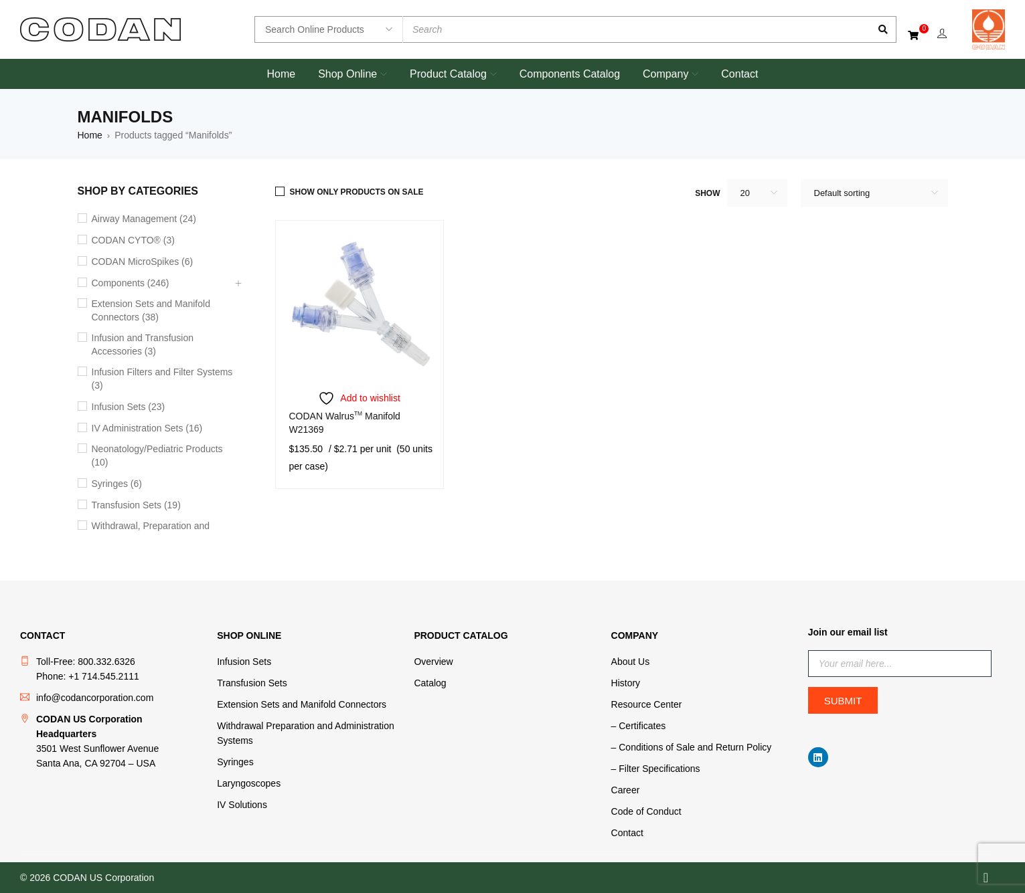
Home (90, 135)
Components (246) (130, 283)
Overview (433, 661)
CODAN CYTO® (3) (133, 240)
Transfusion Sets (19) (136, 505)
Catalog (430, 683)
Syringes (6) (117, 483)
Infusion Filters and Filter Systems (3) (162, 379)
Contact (627, 832)
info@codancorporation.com (94, 697)
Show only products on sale (357, 192)
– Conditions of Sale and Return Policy (691, 747)
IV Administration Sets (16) (147, 428)
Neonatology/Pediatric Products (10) (157, 455)
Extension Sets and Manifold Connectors (301, 704)
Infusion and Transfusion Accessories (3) (143, 344)
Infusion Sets (244, 661)
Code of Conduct (646, 811)
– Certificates (638, 725)
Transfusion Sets (252, 683)
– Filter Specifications (655, 768)
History (626, 683)
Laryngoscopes (249, 783)
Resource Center (646, 704)
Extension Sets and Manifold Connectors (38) (151, 310)
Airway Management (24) (144, 218)
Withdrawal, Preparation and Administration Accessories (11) (157, 532)
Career (625, 790)
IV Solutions (242, 804)
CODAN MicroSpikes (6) (142, 261)
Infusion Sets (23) (128, 406)
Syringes (235, 762)
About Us (630, 661)
